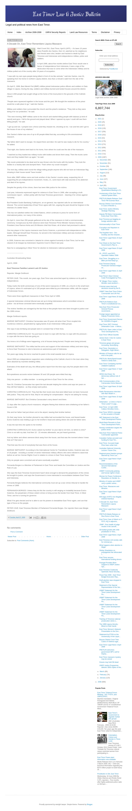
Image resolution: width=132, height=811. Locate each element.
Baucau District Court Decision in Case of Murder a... (110, 205)
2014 (100, 141)
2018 (100, 128)
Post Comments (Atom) (25, 541)
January (103, 678)
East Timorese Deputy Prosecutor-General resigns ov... (110, 266)
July (101, 176)
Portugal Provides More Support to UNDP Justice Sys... (109, 565)
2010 (100, 154)
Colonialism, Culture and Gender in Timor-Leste (114, 738)
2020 (100, 122)
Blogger (89, 804)
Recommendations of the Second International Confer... (108, 466)
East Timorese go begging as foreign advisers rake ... (109, 220)
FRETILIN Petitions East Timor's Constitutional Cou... (110, 303)
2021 (100, 119)
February (103, 675)
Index (19, 32)
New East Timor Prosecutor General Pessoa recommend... (109, 309)
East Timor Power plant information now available (106, 758)
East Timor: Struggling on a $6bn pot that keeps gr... (109, 259)
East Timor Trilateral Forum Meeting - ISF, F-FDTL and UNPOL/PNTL (107, 695)
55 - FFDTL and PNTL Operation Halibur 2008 (108, 254)
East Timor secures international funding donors (110, 558)
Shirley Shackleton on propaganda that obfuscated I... (110, 552)
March (102, 671)
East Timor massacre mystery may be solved (110, 658)
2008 (100, 682)
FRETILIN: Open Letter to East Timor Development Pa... (110, 330)
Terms (94, 32)
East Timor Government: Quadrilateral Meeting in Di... (110, 189)
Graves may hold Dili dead (109, 662)
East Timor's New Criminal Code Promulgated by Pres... (110, 277)
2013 (100, 144)
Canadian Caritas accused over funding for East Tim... (110, 439)
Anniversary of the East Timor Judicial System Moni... (110, 194)
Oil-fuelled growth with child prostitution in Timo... (109, 531)
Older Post (85, 537)
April (101, 185)
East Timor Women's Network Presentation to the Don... (110, 630)
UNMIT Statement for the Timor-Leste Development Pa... (109, 592)
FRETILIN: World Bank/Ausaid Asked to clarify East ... (110, 360)
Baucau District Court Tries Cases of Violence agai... (109, 641)
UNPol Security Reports (55, 32)
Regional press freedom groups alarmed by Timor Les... (110, 454)
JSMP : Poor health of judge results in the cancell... (109, 525)
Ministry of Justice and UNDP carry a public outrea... (110, 482)
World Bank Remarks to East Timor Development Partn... (110, 423)
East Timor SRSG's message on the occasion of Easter (109, 413)
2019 (100, 125)
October (103, 166)
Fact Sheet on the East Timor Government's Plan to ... (109, 244)
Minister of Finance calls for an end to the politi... (110, 354)
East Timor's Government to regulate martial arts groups (114, 716)
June (102, 179)
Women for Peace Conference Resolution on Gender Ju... (110, 477)
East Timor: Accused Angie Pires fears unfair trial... (109, 444)
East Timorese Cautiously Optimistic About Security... (110, 571)
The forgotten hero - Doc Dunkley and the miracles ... (110, 234)
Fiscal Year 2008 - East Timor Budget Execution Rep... (110, 576)
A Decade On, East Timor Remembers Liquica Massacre (108, 504)
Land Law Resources (79, 32)
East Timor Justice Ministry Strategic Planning (109, 210)
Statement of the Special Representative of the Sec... (110, 586)
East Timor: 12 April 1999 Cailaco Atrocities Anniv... (109, 408)
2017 (100, 132)
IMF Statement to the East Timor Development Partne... (110, 418)
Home (10, 32)
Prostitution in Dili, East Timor (108, 774)
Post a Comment (16, 532)
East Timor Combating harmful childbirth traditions (110, 365)
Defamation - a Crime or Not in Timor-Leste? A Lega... (110, 403)
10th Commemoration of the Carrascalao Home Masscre (110, 382)
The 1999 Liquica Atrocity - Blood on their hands (109, 625)
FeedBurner (113, 69)
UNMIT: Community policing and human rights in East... (110, 472)
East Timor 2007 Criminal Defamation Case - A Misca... (110, 325)
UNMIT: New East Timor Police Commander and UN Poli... (110, 292)
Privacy (117, 32)
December (104, 160)
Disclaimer (105, 32)
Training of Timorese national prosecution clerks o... (109, 620)
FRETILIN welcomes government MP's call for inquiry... (109, 652)
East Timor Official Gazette (109, 335)
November (104, 163)
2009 (100, 157)
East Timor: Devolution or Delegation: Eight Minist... (109, 349)
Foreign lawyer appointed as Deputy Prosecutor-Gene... (110, 315)
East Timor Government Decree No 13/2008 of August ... (110, 320)
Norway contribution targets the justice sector (110, 429)
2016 (100, 135)
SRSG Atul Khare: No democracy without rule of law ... (109, 376)
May (101, 182)
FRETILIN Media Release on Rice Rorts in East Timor (109, 515)
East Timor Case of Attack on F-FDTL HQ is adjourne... (110, 520)
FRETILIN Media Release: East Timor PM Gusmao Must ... (110, 199)
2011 (100, 151)
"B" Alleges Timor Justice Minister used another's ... (109, 282)
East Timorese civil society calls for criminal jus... (110, 541)
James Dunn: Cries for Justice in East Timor (110, 339)
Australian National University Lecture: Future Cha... (110, 449)
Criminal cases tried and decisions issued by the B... (110, 287)
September (104, 169)
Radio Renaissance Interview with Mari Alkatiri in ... (109, 392)
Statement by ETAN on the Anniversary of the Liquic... (110, 635)
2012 (100, 148)
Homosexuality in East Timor (109, 224)
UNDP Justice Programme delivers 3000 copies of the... (110, 666)
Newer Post (12, 537)
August (102, 173)
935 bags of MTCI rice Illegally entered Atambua (110, 498)
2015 (100, 138)
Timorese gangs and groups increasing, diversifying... (109, 344)
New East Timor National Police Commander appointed (110, 434)
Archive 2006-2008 (33, 32)
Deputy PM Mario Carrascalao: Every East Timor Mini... (110, 215)
